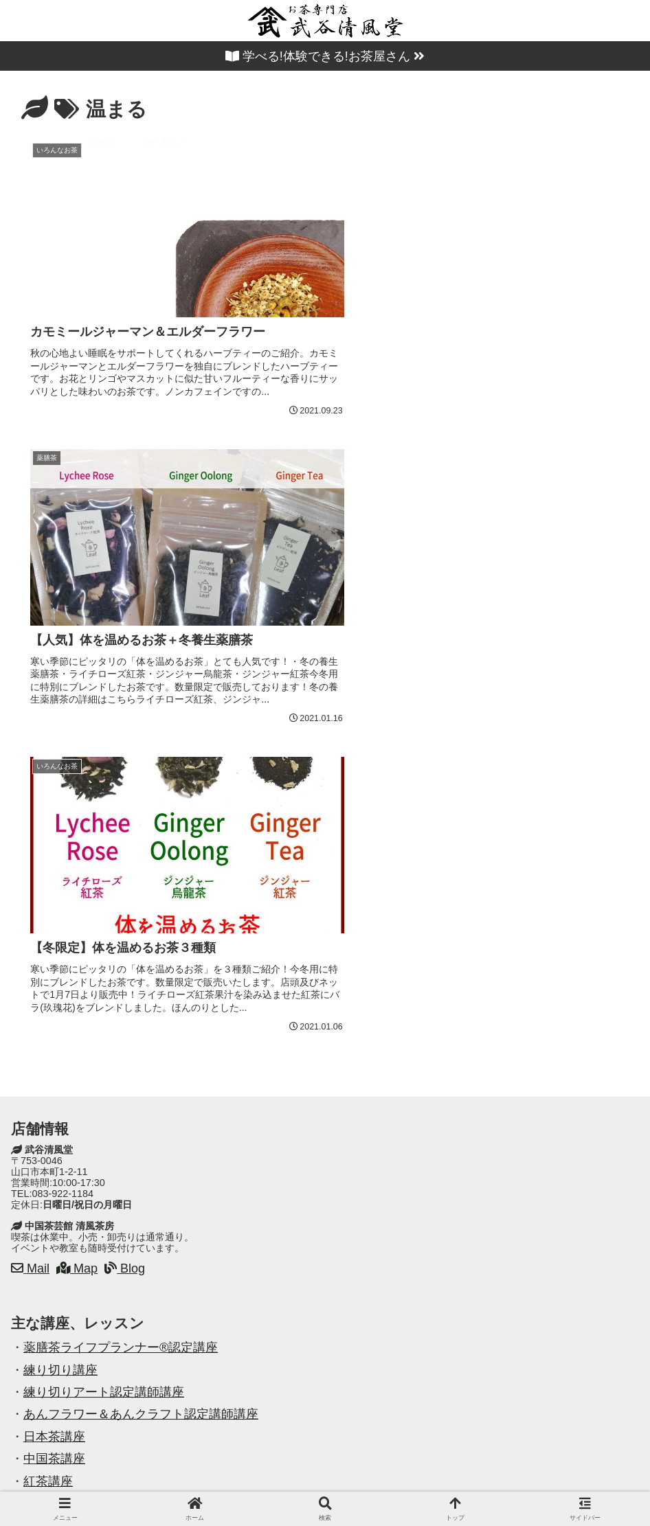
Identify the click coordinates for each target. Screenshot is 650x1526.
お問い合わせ (402, 1483)
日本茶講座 (54, 1095)
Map (77, 927)
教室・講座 (255, 1483)
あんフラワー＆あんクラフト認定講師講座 (140, 1073)
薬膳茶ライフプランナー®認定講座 (120, 1006)
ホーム (110, 1483)
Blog (124, 927)
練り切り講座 (60, 1029)
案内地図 (327, 1483)
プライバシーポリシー (506, 1483)
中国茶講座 (54, 1117)
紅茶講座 (48, 1140)
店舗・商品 (177, 1483)
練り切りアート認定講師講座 (103, 1051)
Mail (30, 927)
